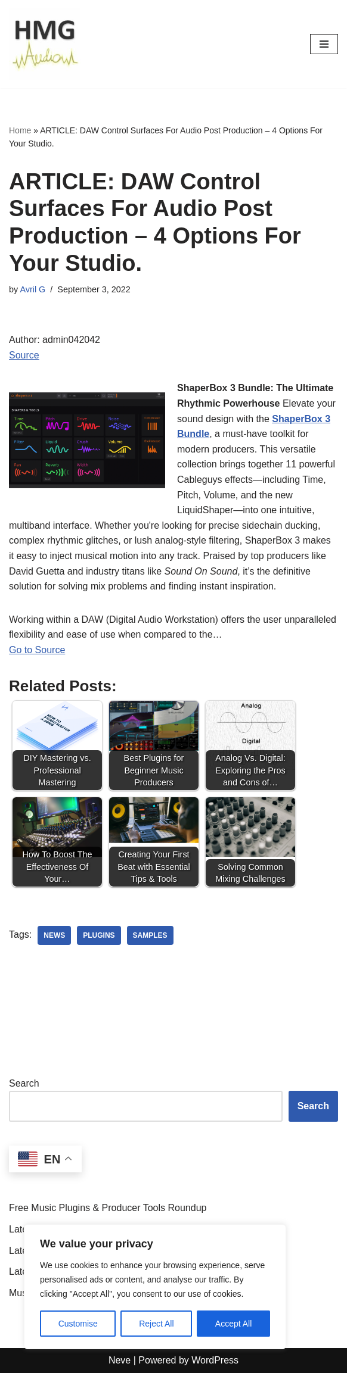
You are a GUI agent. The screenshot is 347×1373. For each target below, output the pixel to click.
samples (150, 935)
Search (24, 1083)
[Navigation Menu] (324, 44)
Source (24, 355)
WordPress (214, 1360)
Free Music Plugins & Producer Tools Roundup (107, 1208)
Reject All (156, 1323)
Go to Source (37, 650)
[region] (155, 1286)
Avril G (32, 289)
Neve (120, 1360)
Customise (78, 1323)
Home (20, 130)
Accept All (233, 1323)
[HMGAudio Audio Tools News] (44, 44)
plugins (98, 935)
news (54, 935)
